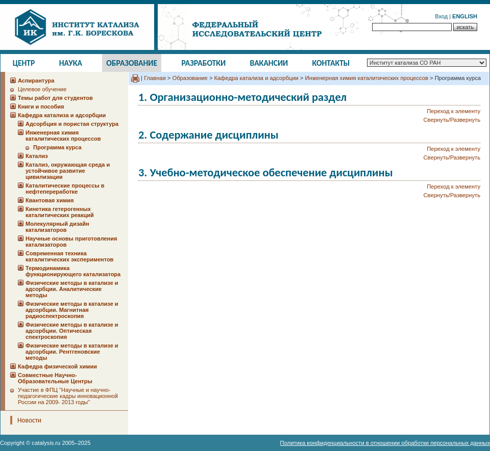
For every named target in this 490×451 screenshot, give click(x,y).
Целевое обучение (42, 89)
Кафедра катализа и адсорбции (256, 78)
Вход (441, 16)
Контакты (331, 63)
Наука (70, 63)
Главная (155, 78)
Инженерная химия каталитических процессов (366, 78)
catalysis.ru (46, 443)
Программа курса (57, 147)
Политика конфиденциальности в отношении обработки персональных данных (385, 443)
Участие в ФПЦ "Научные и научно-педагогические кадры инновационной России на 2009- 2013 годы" (68, 396)
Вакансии (269, 63)
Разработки (203, 63)
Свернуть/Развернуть (452, 120)
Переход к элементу (453, 111)
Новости (29, 420)
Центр (24, 63)
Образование (131, 63)
